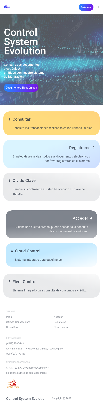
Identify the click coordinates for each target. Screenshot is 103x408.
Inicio (9, 317)
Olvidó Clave (12, 327)
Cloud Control (61, 327)
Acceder (58, 317)
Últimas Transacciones (18, 322)
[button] (86, 7)
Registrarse (60, 322)
